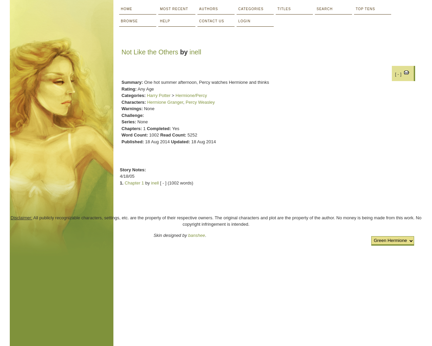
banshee (196, 235)
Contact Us (211, 21)
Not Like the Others (150, 52)
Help (165, 21)
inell (195, 52)
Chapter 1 (134, 183)
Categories (251, 9)
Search (325, 9)
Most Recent (174, 9)
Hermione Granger (165, 102)
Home (126, 9)
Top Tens (365, 9)
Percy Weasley (200, 102)
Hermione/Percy (191, 95)
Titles (284, 9)
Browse (129, 21)
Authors (208, 9)
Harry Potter (158, 95)
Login (244, 21)
